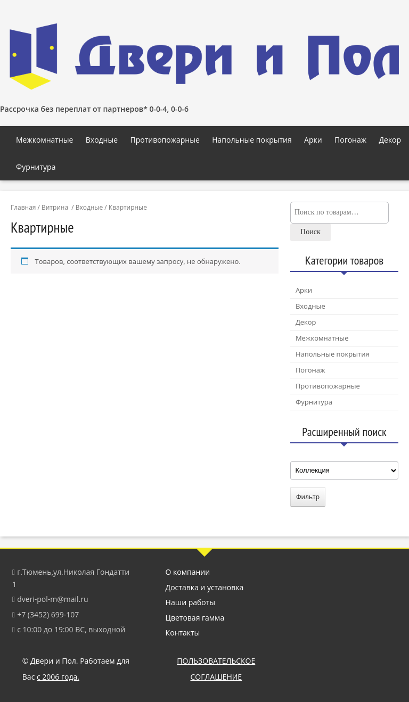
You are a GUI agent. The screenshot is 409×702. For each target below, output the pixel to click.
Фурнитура (35, 167)
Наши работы (191, 602)
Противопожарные (164, 140)
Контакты (183, 632)
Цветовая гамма (195, 618)
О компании (188, 572)
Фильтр (308, 496)
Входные (102, 140)
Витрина (55, 207)
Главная (23, 207)
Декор (390, 140)
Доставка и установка (205, 587)
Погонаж (350, 140)
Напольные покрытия (251, 140)
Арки (313, 140)
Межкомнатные (44, 140)
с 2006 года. (58, 677)
